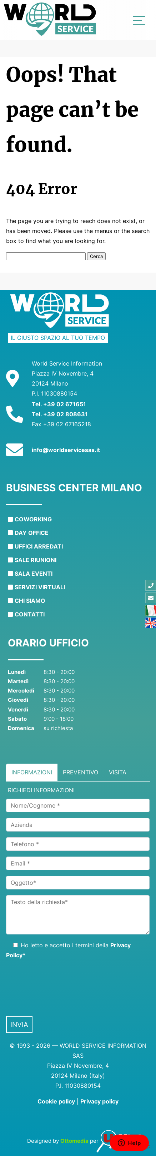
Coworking (33, 519)
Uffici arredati (39, 546)
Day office (32, 532)
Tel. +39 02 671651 (59, 404)
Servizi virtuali (40, 587)
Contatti (30, 614)
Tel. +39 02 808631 (60, 414)
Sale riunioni (35, 560)
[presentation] (60, 985)
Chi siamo (30, 600)
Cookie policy (56, 1101)
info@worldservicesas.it (66, 449)
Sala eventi (33, 573)
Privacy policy (99, 1101)
